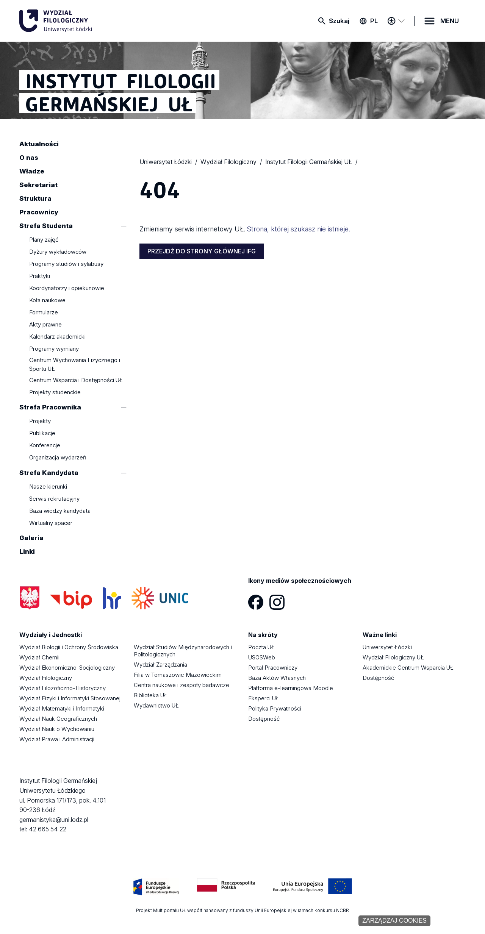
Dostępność (264, 718)
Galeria (31, 538)
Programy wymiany (54, 349)
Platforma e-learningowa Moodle (290, 688)
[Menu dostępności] (396, 21)
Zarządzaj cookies (394, 920)
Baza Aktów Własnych (277, 677)
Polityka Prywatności (274, 708)
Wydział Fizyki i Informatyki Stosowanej (69, 698)
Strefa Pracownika (50, 407)
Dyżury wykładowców (57, 252)
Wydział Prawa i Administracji (56, 739)
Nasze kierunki (48, 486)
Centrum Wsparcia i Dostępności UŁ (76, 380)
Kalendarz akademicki (57, 336)
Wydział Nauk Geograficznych (58, 718)
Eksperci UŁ (263, 698)
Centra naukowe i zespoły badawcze (181, 685)
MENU (449, 21)
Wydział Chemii (39, 657)
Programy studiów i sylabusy (66, 264)
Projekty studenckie (55, 392)
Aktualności (39, 144)
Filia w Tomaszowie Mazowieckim (178, 674)
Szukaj (339, 21)
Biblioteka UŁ (150, 695)
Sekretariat (38, 185)
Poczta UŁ (261, 647)
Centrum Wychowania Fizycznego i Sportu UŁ (74, 364)
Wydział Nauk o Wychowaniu (56, 729)
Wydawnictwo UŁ (156, 705)
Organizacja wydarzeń (57, 457)
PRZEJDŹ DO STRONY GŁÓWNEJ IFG (201, 251)
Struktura (35, 198)
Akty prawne (45, 324)
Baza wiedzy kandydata (60, 510)
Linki (27, 552)
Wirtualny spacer (50, 522)
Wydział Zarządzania (160, 664)
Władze (31, 171)
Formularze (43, 312)
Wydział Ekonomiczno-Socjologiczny (67, 667)
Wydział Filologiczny (45, 677)
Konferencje (44, 445)
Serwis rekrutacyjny (54, 498)
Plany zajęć (43, 240)
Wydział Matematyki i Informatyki (61, 708)
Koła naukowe (47, 300)
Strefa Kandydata (48, 472)
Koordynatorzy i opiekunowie (66, 288)
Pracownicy (38, 212)
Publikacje (42, 433)
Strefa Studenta (46, 226)
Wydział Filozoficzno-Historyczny (62, 688)
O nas (28, 157)
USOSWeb (261, 657)
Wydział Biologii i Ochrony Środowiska (68, 647)
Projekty (40, 421)
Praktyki (39, 276)
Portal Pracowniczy (272, 667)
